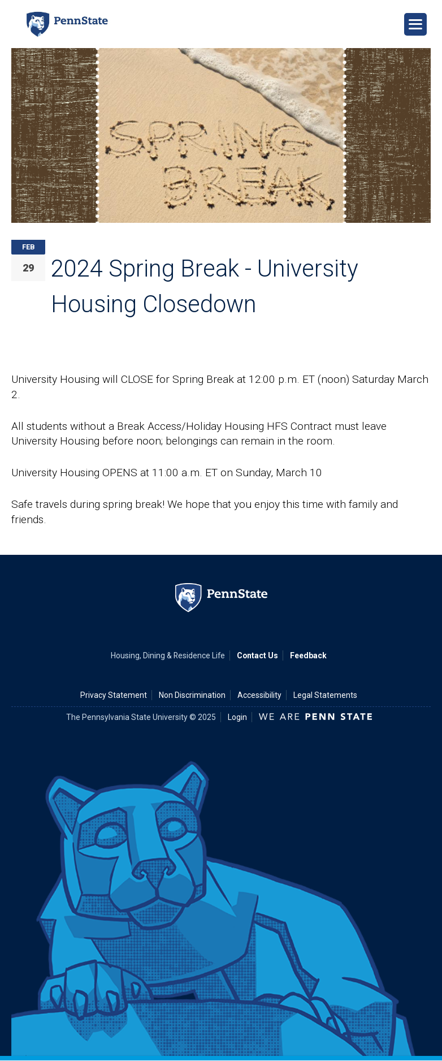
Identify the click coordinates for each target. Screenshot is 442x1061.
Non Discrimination (192, 695)
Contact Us (257, 655)
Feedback (308, 655)
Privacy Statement (113, 695)
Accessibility (259, 695)
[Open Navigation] (415, 24)
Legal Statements (325, 695)
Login (237, 717)
